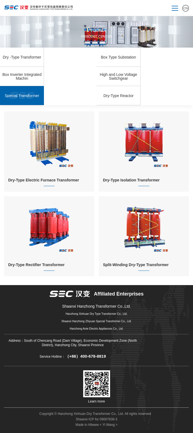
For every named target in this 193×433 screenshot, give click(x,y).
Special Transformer (22, 95)
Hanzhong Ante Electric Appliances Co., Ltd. (97, 328)
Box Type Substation (118, 57)
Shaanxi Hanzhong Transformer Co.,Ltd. (96, 306)
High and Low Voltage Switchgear (118, 76)
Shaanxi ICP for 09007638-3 (96, 419)
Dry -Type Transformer (22, 57)
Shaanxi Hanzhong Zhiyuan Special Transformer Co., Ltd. (96, 321)
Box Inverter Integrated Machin (21, 76)
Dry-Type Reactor (119, 95)
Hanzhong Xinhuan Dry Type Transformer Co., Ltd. (96, 313)
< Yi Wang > (109, 425)
